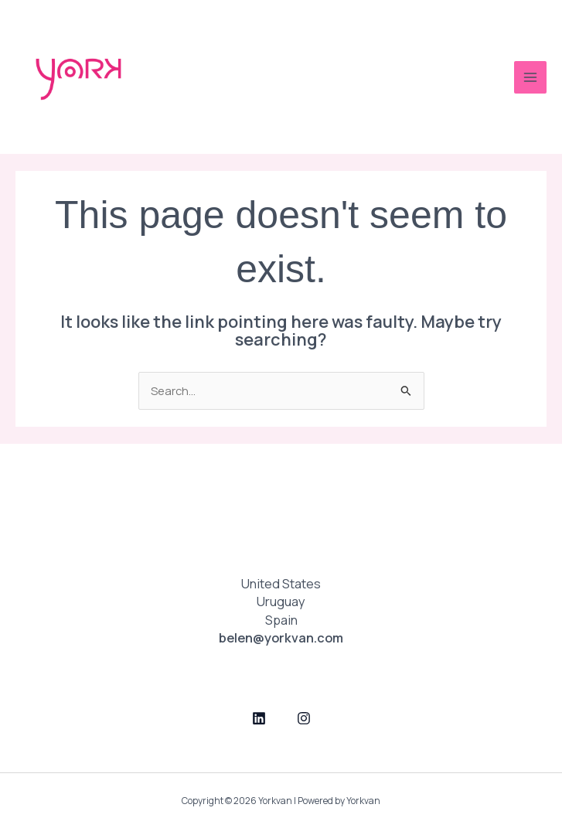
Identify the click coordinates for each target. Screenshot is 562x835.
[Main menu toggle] (530, 77)
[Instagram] (304, 718)
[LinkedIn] (259, 718)
